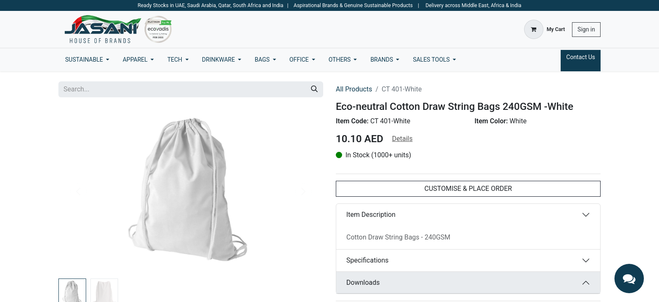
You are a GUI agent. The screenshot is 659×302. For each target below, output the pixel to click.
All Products (354, 89)
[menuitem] (87, 60)
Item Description (370, 215)
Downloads (363, 282)
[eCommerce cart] (544, 29)
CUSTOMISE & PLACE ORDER (468, 189)
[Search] (314, 89)
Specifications (367, 260)
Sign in (586, 29)
